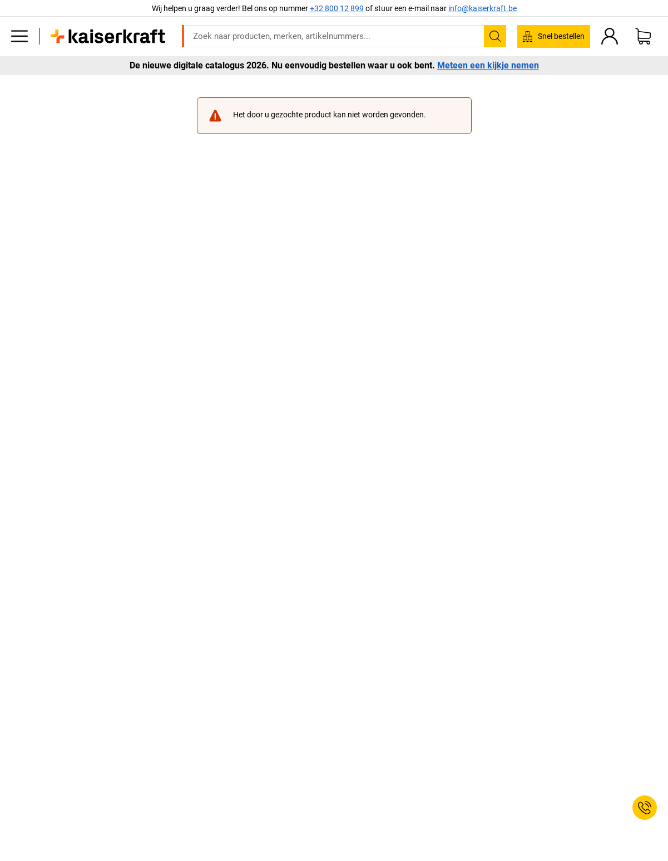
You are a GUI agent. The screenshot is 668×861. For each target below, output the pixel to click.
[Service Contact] (644, 807)
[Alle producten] (19, 36)
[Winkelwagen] (643, 36)
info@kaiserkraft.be (482, 8)
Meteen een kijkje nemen (488, 65)
